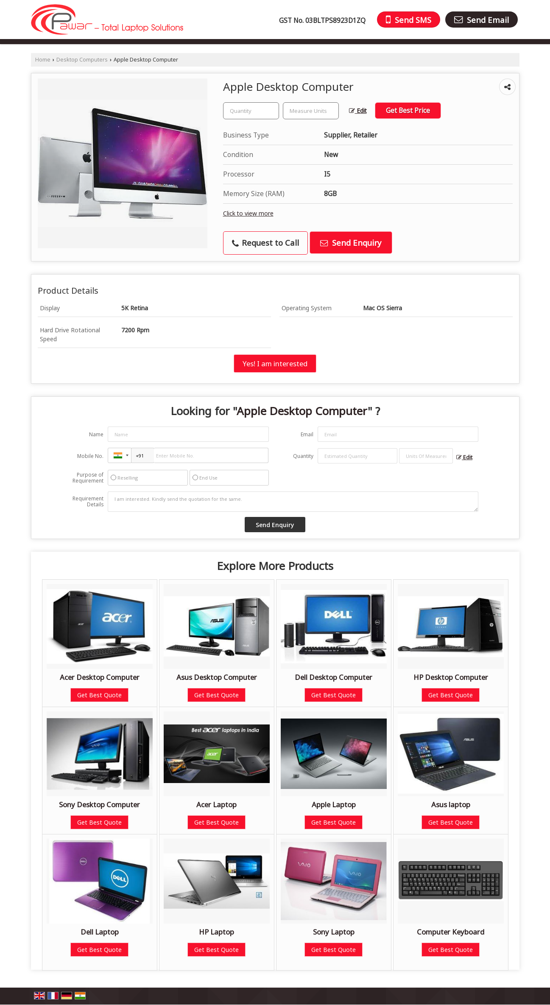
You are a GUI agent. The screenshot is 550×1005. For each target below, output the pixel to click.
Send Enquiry (350, 242)
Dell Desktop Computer (333, 677)
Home (42, 59)
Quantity (303, 456)
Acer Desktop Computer (100, 677)
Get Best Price (408, 110)
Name (96, 434)
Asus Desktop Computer (216, 677)
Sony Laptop (334, 932)
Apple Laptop (334, 804)
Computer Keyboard (450, 932)
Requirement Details (88, 502)
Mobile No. (90, 456)
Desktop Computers (82, 59)
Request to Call (265, 242)
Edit (358, 111)
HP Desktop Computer (450, 677)
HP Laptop (216, 932)
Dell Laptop (100, 932)
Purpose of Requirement (88, 478)
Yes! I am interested (275, 363)
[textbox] (311, 110)
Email (307, 434)
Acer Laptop (216, 804)
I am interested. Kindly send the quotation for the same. (293, 501)
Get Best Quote (99, 695)
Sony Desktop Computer (99, 804)
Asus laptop (450, 804)
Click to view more (248, 213)
